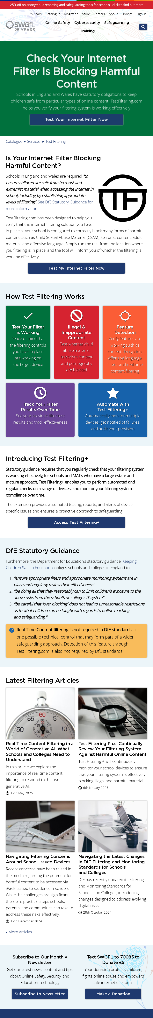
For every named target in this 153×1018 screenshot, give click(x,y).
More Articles (20, 932)
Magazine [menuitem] (71, 14)
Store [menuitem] (86, 14)
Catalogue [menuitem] (53, 14)
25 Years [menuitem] (35, 14)
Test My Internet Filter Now (76, 268)
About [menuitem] (113, 14)
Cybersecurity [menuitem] (87, 23)
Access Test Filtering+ (76, 522)
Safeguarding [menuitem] (116, 23)
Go (143, 27)
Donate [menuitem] (127, 14)
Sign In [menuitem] (141, 14)
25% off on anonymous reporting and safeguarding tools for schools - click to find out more (76, 5)
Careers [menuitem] (99, 14)
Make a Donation (113, 994)
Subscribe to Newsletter (40, 994)
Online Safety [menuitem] (57, 23)
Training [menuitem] (87, 31)
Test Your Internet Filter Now (76, 118)
